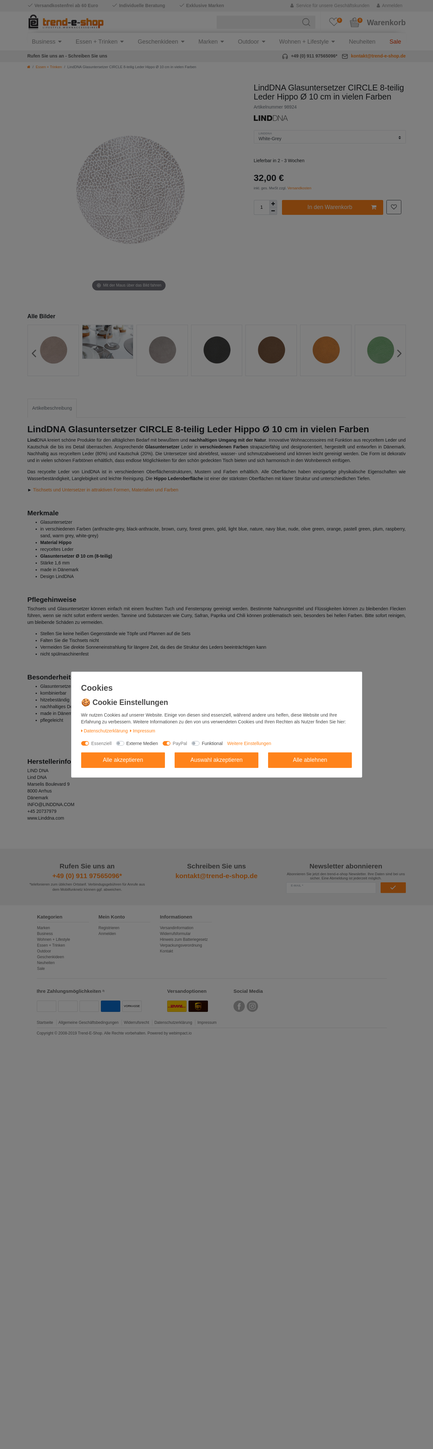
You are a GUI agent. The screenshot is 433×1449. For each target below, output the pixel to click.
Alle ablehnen (310, 760)
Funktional (212, 743)
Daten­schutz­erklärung (104, 730)
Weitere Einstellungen (249, 743)
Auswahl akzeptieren (216, 760)
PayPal (180, 743)
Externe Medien (142, 743)
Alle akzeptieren (123, 760)
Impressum (142, 730)
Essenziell (101, 743)
